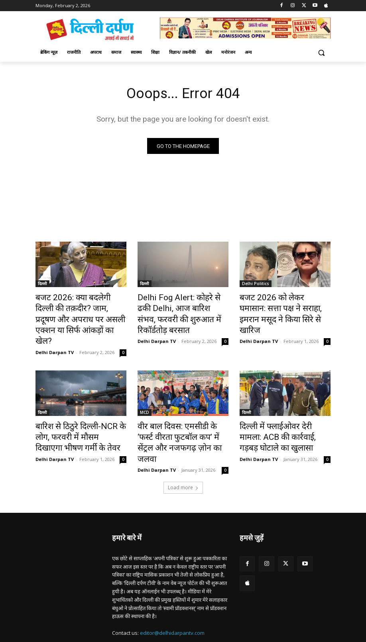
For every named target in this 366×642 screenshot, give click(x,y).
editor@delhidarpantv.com (172, 598)
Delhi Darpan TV (54, 335)
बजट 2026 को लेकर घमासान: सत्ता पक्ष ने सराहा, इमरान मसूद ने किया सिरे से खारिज (285, 307)
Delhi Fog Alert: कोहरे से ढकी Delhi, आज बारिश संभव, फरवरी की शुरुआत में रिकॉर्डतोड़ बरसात (181, 307)
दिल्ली (42, 285)
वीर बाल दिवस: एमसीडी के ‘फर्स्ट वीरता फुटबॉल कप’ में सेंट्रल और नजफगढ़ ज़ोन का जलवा (177, 416)
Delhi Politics (255, 285)
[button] (321, 52)
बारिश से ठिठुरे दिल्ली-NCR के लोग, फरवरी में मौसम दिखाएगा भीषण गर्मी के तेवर (79, 416)
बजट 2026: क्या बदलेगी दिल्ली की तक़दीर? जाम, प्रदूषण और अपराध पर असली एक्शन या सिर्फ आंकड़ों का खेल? (80, 312)
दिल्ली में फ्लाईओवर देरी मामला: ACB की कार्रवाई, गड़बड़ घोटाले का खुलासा (282, 416)
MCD (144, 395)
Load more (183, 452)
